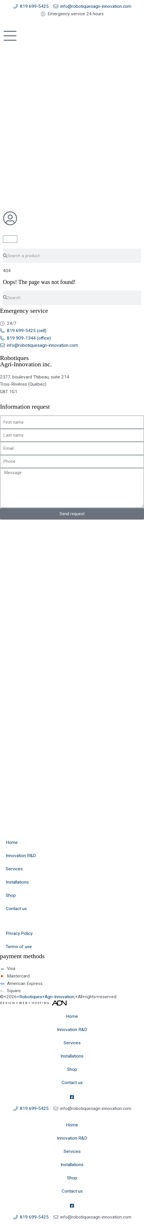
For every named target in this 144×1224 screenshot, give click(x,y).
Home (12, 842)
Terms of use (19, 946)
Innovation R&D (21, 855)
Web (23, 1003)
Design (7, 1003)
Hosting (41, 1003)
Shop (11, 895)
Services (14, 868)
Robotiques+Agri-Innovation (46, 996)
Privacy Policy (19, 933)
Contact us (16, 908)
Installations (17, 882)
